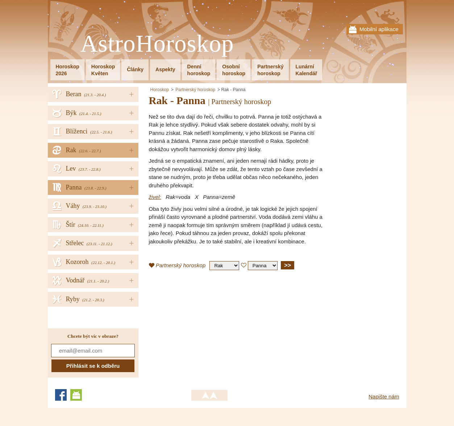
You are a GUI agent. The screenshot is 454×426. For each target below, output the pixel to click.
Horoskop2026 (67, 70)
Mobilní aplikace (379, 29)
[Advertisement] (210, 328)
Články (135, 69)
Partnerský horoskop (195, 89)
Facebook (61, 395)
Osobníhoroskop (233, 70)
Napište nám (383, 396)
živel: (155, 197)
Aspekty (165, 69)
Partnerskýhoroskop (270, 70)
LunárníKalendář (306, 70)
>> (287, 265)
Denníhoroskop (199, 70)
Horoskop (159, 89)
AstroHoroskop (157, 44)
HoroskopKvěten (103, 70)
